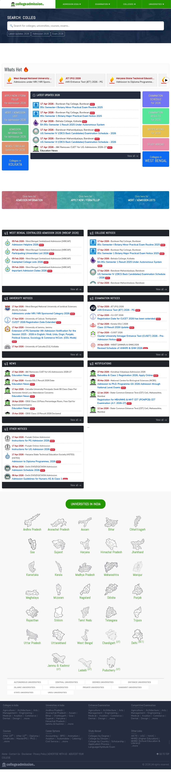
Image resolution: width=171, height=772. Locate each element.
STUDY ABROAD (155, 144)
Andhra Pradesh (54, 713)
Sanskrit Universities (43, 695)
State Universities (67, 695)
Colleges (129, 4)
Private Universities (18, 695)
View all (132, 156)
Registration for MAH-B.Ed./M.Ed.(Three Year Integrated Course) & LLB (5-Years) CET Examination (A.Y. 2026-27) (131, 420)
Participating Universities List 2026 (41, 258)
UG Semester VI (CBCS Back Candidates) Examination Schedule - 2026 (78, 140)
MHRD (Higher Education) (144, 741)
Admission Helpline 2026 (41, 250)
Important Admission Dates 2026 (41, 276)
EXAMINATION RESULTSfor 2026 (156, 116)
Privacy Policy (39, 756)
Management (10, 715)
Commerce (30, 718)
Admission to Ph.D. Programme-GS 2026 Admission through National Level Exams (128, 391)
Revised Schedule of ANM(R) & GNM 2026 (122, 353)
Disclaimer (27, 756)
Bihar (48, 718)
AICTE (134, 738)
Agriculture (9, 713)
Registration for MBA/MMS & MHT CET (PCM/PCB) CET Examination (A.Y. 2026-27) (129, 405)
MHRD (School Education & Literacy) (145, 744)
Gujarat (49, 721)
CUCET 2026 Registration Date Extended (36, 327)
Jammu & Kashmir (55, 726)
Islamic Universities (123, 689)
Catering (76, 741)
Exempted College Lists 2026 (41, 267)
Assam (72, 715)
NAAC (151, 738)
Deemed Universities (73, 689)
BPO (62, 738)
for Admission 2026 (15, 99)
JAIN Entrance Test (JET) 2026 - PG (118, 315)
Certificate (8, 741)
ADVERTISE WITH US (57, 756)
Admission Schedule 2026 (34, 475)
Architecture (24, 713)
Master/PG (22, 741)
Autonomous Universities (21, 689)
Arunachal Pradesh (56, 715)
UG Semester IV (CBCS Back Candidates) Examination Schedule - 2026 (78, 131)
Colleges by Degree (98, 738)
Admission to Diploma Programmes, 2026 (43, 465)
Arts (35, 713)
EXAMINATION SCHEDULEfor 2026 (156, 99)
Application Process (98, 747)
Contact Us (14, 756)
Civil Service (52, 744)
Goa (71, 718)
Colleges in (15, 163)
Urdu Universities (89, 695)
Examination (102, 4)
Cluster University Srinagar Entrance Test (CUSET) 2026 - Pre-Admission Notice (130, 343)
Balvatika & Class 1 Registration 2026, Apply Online (127, 380)
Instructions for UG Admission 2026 (33, 454)
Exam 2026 (57, 33)
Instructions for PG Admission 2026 (33, 446)
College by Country (98, 744)
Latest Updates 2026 (19, 33)
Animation (73, 738)
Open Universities (146, 689)
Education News (41, 380)
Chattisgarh (60, 718)
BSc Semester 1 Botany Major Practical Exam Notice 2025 (71, 114)
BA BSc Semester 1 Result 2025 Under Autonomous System (72, 123)
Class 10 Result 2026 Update (115, 332)
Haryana (60, 721)
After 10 (8, 738)
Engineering (25, 715)
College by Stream (98, 741)
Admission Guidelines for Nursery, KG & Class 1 (40, 484)
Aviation (18, 718)
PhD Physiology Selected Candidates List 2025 (39, 355)
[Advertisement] (85, 52)
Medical (7, 718)
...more (26, 721)
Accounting (52, 738)
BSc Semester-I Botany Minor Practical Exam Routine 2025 (71, 105)
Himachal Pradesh (55, 724)
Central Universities (49, 689)
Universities (156, 4)
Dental (6, 721)
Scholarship (117, 744)
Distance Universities (99, 689)
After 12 (21, 738)
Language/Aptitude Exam (101, 749)
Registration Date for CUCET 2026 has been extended (129, 324)
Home (4, 756)
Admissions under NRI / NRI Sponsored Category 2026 (44, 317)
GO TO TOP (162, 756)
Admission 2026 (72, 4)
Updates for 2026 (15, 148)
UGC (142, 738)
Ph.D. (32, 741)
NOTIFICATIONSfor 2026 (156, 131)
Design (16, 721)
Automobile (63, 741)
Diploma (34, 738)
